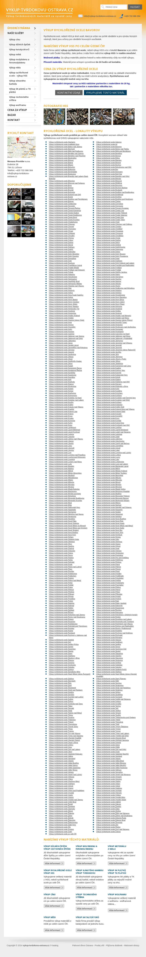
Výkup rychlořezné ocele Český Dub (110, 217)
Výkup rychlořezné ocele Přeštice (61, 592)
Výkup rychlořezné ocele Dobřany (61, 247)
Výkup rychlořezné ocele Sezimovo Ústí (111, 649)
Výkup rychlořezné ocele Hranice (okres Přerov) (114, 320)
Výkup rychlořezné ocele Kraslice (61, 409)
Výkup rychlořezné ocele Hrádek (61, 318)
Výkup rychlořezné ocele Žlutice (108, 827)
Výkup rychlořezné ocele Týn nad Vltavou (64, 734)
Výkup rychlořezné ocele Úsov (60, 747)
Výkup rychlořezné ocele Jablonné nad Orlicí (66, 339)
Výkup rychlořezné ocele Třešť (107, 724)
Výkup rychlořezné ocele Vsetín (61, 795)
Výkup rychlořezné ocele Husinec (61, 332)
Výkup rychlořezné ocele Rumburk (62, 633)
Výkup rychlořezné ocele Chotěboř (109, 229)
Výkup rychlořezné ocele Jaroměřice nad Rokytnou (68, 348)
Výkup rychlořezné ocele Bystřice (108, 197)
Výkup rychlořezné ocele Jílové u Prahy (111, 359)
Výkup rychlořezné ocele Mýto (60, 505)
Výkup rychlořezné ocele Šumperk (109, 697)
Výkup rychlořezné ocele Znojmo (61, 829)
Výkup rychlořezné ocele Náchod (108, 505)
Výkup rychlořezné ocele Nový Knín (62, 535)
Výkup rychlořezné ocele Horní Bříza (110, 300)
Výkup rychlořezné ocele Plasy (60, 569)
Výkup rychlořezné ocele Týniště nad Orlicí (112, 736)
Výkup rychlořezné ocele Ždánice (61, 813)
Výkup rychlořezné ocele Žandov (108, 807)
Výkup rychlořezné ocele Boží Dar (109, 174)
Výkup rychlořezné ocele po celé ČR (62, 834)
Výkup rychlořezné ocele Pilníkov (108, 562)
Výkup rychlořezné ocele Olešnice (62, 542)
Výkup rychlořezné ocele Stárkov (61, 679)
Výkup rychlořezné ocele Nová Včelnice (64, 523)
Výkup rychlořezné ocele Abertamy (62, 142)
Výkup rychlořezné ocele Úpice (108, 745)
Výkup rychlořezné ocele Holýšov (108, 293)
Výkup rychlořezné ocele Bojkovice (62, 170)
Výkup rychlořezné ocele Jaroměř (109, 345)
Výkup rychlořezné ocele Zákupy (108, 804)
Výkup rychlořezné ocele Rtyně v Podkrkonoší (113, 628)
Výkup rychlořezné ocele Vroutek (61, 793)
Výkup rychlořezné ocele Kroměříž (109, 416)
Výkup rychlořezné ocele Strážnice (109, 690)
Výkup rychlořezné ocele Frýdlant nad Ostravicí (67, 270)
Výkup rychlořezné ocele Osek (107, 549)
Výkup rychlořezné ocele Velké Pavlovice (111, 768)
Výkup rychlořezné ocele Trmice (108, 729)
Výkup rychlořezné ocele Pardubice (109, 555)
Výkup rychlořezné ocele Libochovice (110, 441)
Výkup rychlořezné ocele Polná (60, 583)
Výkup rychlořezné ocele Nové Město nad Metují (114, 526)
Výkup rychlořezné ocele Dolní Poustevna (112, 256)
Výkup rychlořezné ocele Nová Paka (62, 521)
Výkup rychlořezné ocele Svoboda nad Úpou (66, 704)
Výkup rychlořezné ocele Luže (60, 464)
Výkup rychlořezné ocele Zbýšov (108, 811)
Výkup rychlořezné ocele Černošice (109, 204)
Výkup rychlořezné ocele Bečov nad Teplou (112, 149)
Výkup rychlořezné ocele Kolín (107, 389)
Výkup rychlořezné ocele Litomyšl (61, 448)
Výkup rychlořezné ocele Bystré (61, 197)
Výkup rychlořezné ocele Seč (60, 642)
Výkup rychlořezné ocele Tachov (108, 706)
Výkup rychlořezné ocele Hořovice (109, 307)
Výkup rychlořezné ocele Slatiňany (62, 656)
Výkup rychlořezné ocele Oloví (60, 544)
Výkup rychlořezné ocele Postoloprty (110, 583)
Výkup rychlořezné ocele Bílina (108, 158)
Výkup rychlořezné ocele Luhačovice (110, 462)
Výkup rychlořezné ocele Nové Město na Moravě (67, 526)
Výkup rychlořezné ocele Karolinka (62, 373)
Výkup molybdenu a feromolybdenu (19, 61)
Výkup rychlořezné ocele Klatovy (61, 384)
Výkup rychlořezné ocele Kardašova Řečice (65, 370)
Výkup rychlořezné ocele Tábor (60, 706)
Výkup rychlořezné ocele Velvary (61, 772)
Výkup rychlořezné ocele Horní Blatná (63, 300)
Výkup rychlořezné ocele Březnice (62, 181)
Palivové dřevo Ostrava (82, 945)
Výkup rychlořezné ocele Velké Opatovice (64, 768)
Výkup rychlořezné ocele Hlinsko (108, 284)
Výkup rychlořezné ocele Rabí (107, 601)
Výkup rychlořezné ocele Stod (60, 686)
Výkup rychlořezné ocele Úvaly (108, 752)
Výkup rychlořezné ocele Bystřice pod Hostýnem (114, 199)
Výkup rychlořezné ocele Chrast (61, 231)
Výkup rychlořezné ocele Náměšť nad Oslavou (113, 507)
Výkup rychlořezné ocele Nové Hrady (110, 523)
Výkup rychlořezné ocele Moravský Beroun (112, 498)
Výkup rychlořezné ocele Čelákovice (62, 204)
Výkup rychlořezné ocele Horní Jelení (110, 302)
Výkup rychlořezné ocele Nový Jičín (109, 533)
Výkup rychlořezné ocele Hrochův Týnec (111, 323)
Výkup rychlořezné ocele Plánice (108, 567)
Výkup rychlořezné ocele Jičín (107, 354)
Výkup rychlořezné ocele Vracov (61, 788)
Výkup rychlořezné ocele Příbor (108, 592)
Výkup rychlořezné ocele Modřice (108, 494)
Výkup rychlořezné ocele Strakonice (109, 686)
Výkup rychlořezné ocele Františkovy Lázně (65, 265)
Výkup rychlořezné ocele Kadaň (61, 366)
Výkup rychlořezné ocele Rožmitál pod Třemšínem (68, 626)
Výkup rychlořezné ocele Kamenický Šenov (65, 368)
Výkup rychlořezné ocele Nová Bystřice (111, 519)
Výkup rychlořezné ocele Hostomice (62, 313)
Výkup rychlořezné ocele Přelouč (61, 590)
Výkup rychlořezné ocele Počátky (108, 574)
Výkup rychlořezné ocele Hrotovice (109, 325)
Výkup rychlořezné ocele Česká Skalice (64, 213)
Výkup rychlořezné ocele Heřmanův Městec (65, 284)
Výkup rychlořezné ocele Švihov (61, 702)
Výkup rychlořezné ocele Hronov (61, 325)
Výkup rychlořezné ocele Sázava (108, 640)
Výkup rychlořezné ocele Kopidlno (109, 391)
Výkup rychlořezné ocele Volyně (61, 786)
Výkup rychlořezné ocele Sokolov (108, 667)
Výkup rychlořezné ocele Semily (61, 647)
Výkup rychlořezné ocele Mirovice (109, 487)
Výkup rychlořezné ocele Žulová (108, 832)
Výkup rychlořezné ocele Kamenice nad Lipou (113, 366)
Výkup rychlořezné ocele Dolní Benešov (64, 254)
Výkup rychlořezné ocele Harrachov (109, 277)
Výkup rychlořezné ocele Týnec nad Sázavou (66, 736)
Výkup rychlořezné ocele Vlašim (108, 781)
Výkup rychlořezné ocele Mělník (61, 471)
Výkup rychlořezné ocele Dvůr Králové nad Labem (115, 263)
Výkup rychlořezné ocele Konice (61, 391)
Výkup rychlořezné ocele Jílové (60, 359)
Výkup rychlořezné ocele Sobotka (61, 667)
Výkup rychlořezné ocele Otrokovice (109, 553)
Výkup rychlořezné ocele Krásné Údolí (110, 412)
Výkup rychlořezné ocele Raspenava (110, 608)
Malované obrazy (131, 945)
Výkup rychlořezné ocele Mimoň (108, 482)
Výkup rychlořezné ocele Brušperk (109, 190)
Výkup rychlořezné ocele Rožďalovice (63, 624)
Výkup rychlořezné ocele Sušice (61, 699)
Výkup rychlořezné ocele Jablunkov (62, 341)
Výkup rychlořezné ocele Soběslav (109, 665)
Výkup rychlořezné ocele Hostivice (62, 311)
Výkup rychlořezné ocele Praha (61, 587)
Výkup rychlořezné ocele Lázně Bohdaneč (112, 430)
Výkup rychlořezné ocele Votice (108, 786)
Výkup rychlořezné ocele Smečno (61, 663)
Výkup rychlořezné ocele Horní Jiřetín (63, 304)
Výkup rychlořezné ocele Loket (107, 450)
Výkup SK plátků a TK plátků (20, 90)
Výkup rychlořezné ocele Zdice (60, 816)
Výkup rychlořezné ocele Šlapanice (109, 654)
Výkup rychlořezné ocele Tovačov (61, 718)
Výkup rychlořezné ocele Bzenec (61, 202)
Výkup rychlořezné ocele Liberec (61, 441)
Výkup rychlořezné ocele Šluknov (61, 660)
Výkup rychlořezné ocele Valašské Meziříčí (112, 754)
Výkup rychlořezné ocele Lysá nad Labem (112, 464)
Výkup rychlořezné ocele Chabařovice (63, 222)
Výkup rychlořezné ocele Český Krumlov (64, 220)
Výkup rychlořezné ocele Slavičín (108, 656)
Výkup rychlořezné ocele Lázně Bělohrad (64, 430)
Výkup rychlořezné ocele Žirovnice (109, 823)
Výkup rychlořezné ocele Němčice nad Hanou (66, 514)
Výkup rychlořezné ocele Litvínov (61, 450)
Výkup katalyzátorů (19, 49)
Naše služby (15, 33)
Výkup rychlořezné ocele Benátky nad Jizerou (66, 154)
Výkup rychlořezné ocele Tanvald (61, 708)
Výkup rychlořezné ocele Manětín (61, 466)
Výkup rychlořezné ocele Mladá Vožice (110, 489)
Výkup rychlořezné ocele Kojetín (61, 389)
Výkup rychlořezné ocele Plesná (108, 569)
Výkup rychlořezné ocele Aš (106, 144)
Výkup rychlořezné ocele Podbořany (62, 576)
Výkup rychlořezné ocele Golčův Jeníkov (111, 272)
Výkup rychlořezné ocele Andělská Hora (64, 144)
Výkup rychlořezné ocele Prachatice (109, 585)
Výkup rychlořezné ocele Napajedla (62, 510)
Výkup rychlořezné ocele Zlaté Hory (62, 825)
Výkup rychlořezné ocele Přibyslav (109, 594)
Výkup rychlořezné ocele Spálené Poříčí (111, 670)
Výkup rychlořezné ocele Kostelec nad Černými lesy (116, 398)
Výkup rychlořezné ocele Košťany (109, 396)
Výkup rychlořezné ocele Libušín (61, 444)
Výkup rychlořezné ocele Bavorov (109, 147)
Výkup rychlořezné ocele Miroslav (61, 485)
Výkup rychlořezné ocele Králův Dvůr (110, 407)
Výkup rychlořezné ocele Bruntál (61, 190)
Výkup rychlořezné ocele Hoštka (108, 311)
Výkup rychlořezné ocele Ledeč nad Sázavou (113, 432)
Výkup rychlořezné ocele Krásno (61, 414)
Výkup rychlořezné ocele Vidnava (61, 777)
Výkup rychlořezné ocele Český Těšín (110, 220)
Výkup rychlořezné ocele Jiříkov (108, 361)
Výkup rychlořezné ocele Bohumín (62, 167)
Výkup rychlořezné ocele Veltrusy (108, 770)
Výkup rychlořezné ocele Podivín (61, 578)
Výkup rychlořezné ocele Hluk (60, 288)
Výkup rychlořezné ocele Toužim (108, 715)
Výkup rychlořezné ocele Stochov (108, 683)
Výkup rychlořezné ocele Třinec (61, 729)
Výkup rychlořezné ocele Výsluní (61, 797)
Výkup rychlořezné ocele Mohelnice (62, 496)
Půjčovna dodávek (114, 945)
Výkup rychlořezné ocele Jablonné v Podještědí (114, 339)
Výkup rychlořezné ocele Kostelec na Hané (65, 398)
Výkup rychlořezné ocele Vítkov (61, 779)
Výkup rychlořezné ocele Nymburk (109, 535)
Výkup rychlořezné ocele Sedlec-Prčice (64, 644)
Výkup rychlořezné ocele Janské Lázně (64, 345)
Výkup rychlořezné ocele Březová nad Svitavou (67, 183)
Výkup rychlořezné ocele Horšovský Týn (64, 309)
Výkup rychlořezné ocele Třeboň (61, 722)
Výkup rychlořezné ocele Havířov (108, 279)
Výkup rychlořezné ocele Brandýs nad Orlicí (112, 176)
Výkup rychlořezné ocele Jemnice (61, 350)
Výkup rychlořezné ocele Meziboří (62, 476)
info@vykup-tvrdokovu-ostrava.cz (100, 16)
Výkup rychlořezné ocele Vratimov (109, 788)
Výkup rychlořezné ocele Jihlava (61, 357)
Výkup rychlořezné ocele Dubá (107, 259)
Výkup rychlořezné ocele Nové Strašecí (64, 530)
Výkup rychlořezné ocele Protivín (108, 599)
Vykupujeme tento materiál (105, 92)
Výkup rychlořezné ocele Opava (108, 544)
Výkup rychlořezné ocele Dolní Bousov (110, 254)
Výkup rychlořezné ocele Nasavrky (109, 510)
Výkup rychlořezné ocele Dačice (108, 240)
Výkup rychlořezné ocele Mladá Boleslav (64, 489)
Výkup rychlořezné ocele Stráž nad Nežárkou (113, 688)
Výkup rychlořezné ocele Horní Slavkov (64, 307)
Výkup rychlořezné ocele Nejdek (108, 512)
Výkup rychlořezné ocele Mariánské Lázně (112, 466)
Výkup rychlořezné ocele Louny (108, 457)
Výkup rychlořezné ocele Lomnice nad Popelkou (67, 455)
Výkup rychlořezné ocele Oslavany (62, 551)
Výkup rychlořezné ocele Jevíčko (108, 352)
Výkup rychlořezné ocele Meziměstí (109, 476)
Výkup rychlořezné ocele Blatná (61, 163)
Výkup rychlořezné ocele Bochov (108, 165)
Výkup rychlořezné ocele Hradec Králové (64, 316)
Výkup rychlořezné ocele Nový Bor (109, 530)
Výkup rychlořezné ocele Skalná (61, 651)
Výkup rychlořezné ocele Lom (60, 453)
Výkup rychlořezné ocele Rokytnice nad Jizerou (67, 615)
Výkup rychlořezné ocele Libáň (107, 437)
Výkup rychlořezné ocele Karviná (108, 373)
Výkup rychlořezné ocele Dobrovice (109, 249)
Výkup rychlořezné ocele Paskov (61, 558)
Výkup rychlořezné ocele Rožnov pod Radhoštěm (115, 626)
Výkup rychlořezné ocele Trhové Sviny (63, 727)
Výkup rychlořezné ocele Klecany (108, 384)
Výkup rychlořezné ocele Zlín (107, 825)
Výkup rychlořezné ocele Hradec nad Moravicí (113, 316)
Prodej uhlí (99, 945)
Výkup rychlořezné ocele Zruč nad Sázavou (112, 829)
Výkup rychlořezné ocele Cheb (107, 222)
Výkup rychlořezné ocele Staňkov (108, 672)
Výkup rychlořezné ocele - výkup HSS (18, 74)
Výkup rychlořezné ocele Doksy (108, 252)
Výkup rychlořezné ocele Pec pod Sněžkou (112, 558)
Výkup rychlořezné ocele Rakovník (109, 606)
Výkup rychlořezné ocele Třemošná (109, 722)
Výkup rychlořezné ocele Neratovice (62, 517)
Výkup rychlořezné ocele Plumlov (61, 571)
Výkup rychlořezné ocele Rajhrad (61, 606)
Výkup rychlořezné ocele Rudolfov (109, 631)
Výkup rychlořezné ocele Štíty (60, 683)
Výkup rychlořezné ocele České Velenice (111, 215)
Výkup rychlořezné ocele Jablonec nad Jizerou (66, 336)
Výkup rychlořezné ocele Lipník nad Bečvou (112, 444)
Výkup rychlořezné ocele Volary (108, 784)
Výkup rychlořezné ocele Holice (61, 293)
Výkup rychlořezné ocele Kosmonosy (63, 396)
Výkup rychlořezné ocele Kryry (107, 418)
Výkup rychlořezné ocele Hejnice (108, 281)
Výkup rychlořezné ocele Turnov (108, 731)
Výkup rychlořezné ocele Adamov (108, 142)
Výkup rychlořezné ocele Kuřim (60, 423)
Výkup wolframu (17, 105)
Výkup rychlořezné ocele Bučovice (62, 192)
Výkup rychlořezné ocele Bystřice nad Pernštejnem (68, 199)
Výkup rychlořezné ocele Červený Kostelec (112, 208)
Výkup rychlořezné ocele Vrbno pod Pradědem (66, 791)
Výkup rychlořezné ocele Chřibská (62, 233)
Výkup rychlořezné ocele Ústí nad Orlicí (111, 750)
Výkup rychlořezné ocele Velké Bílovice (111, 763)
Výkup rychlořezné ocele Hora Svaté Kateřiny (66, 295)
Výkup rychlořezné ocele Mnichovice (63, 491)
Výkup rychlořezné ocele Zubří (60, 832)
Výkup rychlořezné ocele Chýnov (61, 238)
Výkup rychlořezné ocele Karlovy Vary (110, 370)
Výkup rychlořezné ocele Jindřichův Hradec (65, 361)
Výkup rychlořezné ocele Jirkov (60, 364)
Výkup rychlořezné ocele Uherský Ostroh (64, 740)
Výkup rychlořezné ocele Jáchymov (109, 341)
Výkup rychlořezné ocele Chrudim (61, 236)
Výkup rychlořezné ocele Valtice (61, 756)
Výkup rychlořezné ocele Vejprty (108, 759)
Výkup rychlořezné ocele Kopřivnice (62, 393)
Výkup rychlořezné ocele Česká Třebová (111, 213)
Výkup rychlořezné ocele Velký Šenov (63, 770)
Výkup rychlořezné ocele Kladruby (62, 382)
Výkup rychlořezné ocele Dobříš (61, 249)
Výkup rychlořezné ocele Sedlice (108, 644)
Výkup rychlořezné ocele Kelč (60, 380)
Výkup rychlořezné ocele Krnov (60, 416)
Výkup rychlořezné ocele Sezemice (62, 649)
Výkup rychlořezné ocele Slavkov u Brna (64, 658)
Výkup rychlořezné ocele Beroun (108, 156)
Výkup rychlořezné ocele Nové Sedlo (110, 528)
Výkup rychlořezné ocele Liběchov (109, 439)
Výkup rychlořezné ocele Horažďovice (110, 295)
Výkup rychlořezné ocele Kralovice (109, 405)
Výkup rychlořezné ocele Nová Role (109, 521)
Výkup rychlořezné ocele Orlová (108, 546)
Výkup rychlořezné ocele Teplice (108, 711)
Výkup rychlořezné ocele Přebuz (108, 587)
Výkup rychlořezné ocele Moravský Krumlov (65, 501)
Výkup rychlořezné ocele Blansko (108, 160)
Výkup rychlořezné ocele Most (60, 503)
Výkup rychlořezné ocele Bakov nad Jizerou (65, 147)
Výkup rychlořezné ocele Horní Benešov (111, 297)
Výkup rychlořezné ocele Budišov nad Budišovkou (115, 192)
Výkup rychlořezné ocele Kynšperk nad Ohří (113, 425)
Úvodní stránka (18, 28)
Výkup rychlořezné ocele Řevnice (108, 610)
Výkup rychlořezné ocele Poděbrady (110, 576)
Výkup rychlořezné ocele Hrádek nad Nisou (112, 318)
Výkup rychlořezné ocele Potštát (61, 585)
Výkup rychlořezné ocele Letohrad (109, 434)
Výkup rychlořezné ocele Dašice (61, 243)
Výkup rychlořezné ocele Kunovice (62, 421)
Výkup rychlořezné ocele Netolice (108, 517)
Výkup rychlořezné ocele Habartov (62, 275)
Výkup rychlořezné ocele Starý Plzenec (111, 679)
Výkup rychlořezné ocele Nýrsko (108, 537)
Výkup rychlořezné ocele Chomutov (62, 229)
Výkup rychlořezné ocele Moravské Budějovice (66, 498)
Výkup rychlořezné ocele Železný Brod (110, 820)
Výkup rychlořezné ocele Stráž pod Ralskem (65, 690)
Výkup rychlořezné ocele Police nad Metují (65, 581)
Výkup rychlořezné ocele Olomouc (109, 542)
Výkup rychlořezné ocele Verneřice (109, 772)
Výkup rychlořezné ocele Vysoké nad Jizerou (66, 800)
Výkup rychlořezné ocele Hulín (60, 329)
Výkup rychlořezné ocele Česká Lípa (110, 211)
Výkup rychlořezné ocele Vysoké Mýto (110, 797)
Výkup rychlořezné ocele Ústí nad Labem (64, 750)
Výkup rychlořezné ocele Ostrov (61, 553)
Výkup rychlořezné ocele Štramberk (62, 688)
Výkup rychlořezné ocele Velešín (61, 761)
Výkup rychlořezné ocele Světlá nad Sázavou (113, 699)
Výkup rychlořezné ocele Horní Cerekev (64, 302)
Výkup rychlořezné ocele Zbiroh (61, 811)
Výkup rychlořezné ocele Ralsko (61, 608)
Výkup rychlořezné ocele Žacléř (61, 804)
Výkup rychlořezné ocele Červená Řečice (64, 208)
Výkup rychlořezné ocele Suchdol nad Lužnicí (66, 697)
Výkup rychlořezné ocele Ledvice (61, 434)
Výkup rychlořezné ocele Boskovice (62, 174)
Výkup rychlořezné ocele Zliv (60, 827)
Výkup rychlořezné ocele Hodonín (61, 291)
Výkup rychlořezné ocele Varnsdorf (62, 759)
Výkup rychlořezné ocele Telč (107, 708)
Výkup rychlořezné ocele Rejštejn (61, 610)
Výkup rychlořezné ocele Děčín (108, 243)
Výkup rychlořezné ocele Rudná (61, 631)
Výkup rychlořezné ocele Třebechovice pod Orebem (116, 718)
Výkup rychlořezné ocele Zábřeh (108, 802)
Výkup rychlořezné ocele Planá (108, 565)
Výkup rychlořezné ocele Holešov (108, 291)
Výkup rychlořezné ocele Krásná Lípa (63, 412)
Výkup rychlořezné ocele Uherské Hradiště (65, 738)
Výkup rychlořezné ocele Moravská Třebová (112, 496)
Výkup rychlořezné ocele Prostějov (62, 599)
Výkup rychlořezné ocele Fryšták (108, 270)
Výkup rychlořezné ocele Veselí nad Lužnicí (65, 775)
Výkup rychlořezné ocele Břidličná (109, 183)
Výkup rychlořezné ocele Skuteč (108, 651)
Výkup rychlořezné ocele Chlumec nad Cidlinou (114, 224)
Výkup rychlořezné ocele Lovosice (62, 460)
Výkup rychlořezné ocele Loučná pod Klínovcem (67, 457)
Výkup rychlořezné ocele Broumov (109, 186)
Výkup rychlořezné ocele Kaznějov (62, 377)
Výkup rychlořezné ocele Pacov (61, 555)
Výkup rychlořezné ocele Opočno (61, 546)
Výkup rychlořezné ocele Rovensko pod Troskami (115, 622)
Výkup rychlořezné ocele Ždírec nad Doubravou (114, 816)
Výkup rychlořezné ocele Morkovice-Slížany (112, 501)
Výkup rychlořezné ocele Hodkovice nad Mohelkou (115, 288)
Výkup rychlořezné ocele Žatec (108, 809)
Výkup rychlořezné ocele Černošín (62, 206)
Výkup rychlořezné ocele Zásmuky (62, 809)
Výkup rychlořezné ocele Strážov (61, 692)
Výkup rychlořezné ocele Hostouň (109, 313)
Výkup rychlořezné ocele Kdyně (108, 377)
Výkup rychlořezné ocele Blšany (61, 165)
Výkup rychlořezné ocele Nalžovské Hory (64, 507)
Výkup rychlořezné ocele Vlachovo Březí (64, 781)
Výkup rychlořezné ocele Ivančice (61, 334)
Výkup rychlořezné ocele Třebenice (62, 720)
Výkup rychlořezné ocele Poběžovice (63, 574)
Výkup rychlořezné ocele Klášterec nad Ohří (113, 382)
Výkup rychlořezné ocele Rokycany (109, 613)
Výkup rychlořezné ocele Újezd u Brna (63, 743)
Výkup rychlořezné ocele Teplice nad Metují (65, 713)
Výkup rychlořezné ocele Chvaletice (109, 236)
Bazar (11, 115)
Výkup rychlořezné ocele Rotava (61, 619)
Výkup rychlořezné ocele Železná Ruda (111, 818)
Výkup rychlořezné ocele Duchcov (62, 263)
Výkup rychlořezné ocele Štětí (107, 681)
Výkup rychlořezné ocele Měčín (108, 469)
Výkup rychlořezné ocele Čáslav (108, 202)
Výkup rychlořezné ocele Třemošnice (63, 724)
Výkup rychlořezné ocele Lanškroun (62, 428)
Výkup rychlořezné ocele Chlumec (62, 224)
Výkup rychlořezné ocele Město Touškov (111, 473)
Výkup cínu (14, 39)
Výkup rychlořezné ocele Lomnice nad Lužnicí (113, 453)
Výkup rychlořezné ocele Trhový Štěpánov (112, 727)
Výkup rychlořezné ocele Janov (61, 343)
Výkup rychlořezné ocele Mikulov (108, 478)
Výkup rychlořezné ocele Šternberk (62, 681)
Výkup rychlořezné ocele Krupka (61, 418)
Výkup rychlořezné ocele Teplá (60, 711)
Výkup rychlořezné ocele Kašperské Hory (111, 375)
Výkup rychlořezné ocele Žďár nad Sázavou (112, 813)
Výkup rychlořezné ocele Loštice (108, 455)
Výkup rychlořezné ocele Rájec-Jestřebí (111, 603)
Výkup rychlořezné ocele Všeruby (109, 793)
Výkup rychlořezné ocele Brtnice (61, 188)
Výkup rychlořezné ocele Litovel (108, 448)
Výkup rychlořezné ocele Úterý (60, 752)
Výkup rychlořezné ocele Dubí (60, 261)
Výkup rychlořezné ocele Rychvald (109, 635)
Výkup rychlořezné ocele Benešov (109, 154)
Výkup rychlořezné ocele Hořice (61, 297)
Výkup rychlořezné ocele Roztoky (61, 628)
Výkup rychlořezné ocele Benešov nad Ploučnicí (67, 156)
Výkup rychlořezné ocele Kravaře (108, 414)
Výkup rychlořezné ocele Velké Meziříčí (111, 765)
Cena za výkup (17, 110)
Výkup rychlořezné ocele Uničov (61, 745)
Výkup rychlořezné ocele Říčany (61, 613)
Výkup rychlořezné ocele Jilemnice (109, 357)
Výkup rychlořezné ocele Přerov (108, 590)
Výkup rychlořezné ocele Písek (60, 565)
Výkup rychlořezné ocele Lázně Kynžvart (64, 432)
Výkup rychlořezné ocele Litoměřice (109, 446)
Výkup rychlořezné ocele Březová (109, 181)
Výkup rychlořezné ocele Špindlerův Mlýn (64, 672)
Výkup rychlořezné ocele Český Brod (63, 217)
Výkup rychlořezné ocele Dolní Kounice (64, 256)
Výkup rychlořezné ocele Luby (107, 460)
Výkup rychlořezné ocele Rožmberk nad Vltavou (114, 624)
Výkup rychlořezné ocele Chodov (108, 227)
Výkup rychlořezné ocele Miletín (61, 480)
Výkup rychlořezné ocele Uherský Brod (111, 738)
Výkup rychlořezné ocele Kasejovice (62, 375)
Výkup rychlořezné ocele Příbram (61, 594)
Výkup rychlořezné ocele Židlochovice (63, 823)
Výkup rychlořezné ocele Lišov (60, 446)
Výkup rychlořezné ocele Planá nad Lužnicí (65, 567)
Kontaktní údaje (68, 92)
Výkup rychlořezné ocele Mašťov (61, 469)
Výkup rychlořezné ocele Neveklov (62, 519)
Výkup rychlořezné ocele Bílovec (61, 160)
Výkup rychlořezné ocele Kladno (108, 380)
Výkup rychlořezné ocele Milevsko (109, 480)
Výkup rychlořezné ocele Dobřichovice (110, 247)
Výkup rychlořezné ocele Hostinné (109, 309)
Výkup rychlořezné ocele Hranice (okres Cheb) (66, 320)
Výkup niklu (15, 67)
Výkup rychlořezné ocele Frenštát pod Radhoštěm (115, 265)
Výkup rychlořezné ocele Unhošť (108, 743)
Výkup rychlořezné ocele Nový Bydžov (63, 533)
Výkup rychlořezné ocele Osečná (61, 549)
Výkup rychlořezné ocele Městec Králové (111, 471)
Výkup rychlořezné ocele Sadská (61, 640)
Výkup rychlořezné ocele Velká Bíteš (110, 761)
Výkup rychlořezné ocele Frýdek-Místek (64, 268)
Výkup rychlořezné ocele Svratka (108, 704)
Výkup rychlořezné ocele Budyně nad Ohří (65, 195)
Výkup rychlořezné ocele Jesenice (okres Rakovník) (115, 350)
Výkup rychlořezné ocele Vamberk (109, 756)
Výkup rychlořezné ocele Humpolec (109, 329)
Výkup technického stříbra (19, 98)
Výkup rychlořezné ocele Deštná (108, 245)
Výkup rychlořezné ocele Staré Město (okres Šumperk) (69, 674)
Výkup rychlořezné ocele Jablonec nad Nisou (113, 336)
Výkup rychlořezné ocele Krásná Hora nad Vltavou (115, 409)
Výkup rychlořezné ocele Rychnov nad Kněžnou (114, 633)
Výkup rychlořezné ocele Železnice (62, 820)
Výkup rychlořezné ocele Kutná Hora (110, 423)
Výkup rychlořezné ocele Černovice (109, 206)
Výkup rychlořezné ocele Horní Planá (110, 304)
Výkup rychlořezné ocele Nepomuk (109, 514)
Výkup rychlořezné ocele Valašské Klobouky (65, 754)
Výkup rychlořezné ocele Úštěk (108, 747)
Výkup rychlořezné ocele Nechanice (62, 512)
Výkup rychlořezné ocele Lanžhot (108, 428)
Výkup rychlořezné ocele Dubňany (109, 261)
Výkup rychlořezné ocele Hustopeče (109, 332)
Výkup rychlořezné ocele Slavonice (109, 658)
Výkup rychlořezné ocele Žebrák (61, 818)
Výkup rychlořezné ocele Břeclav (108, 179)
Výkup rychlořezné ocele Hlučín (108, 286)
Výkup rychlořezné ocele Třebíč (108, 720)
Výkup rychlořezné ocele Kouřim (61, 402)
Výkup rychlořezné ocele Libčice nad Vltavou (66, 439)
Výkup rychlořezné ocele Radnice (61, 603)
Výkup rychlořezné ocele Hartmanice (63, 279)
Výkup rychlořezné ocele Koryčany (109, 393)
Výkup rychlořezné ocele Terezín (108, 713)
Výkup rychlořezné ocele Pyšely (61, 601)
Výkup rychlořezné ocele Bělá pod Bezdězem (113, 151)
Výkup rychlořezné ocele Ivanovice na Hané (112, 334)
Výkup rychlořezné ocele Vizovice (109, 779)
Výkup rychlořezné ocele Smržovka (62, 665)
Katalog (55, 945)
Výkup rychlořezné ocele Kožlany (108, 402)
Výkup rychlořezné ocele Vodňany (62, 784)
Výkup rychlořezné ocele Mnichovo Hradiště (112, 491)
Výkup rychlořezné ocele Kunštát (108, 421)
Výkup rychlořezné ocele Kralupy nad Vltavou (66, 407)
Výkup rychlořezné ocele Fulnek (61, 272)
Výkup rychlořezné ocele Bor (107, 170)
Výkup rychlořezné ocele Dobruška (62, 252)
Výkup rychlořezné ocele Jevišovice (62, 354)
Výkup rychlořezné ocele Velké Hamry (63, 765)
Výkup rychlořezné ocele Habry (108, 275)
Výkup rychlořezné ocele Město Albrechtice (65, 473)
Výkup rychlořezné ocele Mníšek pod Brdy (65, 494)
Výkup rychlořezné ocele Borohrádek (63, 172)
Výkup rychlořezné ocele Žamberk (62, 807)
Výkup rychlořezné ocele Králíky (61, 405)
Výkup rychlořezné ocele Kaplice (108, 368)
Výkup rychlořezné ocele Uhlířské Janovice (112, 740)
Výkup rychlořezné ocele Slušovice (109, 660)
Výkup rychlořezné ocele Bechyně (62, 149)
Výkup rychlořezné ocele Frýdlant (108, 268)
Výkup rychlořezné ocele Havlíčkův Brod (64, 281)
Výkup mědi (15, 54)
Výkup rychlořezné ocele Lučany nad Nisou (65, 462)
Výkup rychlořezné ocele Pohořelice (109, 578)
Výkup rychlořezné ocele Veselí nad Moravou (113, 775)
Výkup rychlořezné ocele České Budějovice (65, 215)
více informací (52, 863)
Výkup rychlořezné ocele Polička (108, 581)
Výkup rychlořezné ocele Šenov (108, 647)
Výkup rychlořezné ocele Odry (107, 539)
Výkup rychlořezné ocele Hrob (60, 323)
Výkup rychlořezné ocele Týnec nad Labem (112, 734)
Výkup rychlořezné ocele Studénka (109, 695)
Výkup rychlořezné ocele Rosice (108, 617)
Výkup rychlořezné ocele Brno (60, 186)
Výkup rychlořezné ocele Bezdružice (62, 158)
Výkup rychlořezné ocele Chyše (108, 238)
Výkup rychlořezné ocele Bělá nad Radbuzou (66, 151)
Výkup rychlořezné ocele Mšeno (108, 503)
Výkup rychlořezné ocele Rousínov (62, 622)
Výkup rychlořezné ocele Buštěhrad (109, 195)
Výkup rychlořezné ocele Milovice (61, 482)
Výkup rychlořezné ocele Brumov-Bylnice (111, 188)
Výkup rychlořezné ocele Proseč (108, 597)
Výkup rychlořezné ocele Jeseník (61, 352)
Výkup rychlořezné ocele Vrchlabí (109, 791)
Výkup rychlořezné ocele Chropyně (109, 233)
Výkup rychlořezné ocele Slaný (60, 654)
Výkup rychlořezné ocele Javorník (109, 348)
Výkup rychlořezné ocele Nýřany (61, 537)
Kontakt (13, 120)
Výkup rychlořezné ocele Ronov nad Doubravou (67, 617)
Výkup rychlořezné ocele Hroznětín (62, 327)
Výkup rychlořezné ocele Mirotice (61, 487)
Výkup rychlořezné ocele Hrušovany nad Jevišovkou (116, 327)
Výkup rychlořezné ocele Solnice (61, 670)
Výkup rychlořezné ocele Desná (61, 245)
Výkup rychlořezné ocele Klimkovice (62, 386)
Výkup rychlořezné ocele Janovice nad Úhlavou (114, 343)
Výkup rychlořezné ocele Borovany (109, 172)
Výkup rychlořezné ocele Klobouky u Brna (112, 386)
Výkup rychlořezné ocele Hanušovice (63, 277)
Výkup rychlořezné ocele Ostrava (108, 551)
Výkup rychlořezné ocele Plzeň (108, 571)
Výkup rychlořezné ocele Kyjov (60, 425)
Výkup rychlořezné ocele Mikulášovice (63, 478)
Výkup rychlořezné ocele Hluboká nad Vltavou (66, 286)
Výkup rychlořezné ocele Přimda (61, 597)
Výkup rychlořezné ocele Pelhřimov (109, 560)
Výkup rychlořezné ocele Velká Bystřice (64, 763)
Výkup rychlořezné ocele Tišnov (61, 715)
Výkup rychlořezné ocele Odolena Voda (64, 539)
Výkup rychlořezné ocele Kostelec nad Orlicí (113, 400)
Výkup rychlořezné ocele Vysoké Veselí (111, 800)
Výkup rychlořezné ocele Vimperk (109, 777)
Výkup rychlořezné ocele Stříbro (108, 692)
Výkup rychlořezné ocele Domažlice (62, 259)
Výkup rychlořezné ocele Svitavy (108, 702)
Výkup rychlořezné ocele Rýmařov (109, 638)
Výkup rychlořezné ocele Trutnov (61, 731)
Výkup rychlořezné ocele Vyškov (108, 795)
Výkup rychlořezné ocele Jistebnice (109, 364)
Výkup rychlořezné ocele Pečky (61, 560)
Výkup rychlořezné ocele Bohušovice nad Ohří (113, 167)
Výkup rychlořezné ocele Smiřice (108, 663)
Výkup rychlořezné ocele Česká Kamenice (65, 211)
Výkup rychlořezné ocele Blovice (108, 163)
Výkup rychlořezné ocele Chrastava (109, 231)
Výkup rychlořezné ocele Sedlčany (109, 642)
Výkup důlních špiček (19, 44)
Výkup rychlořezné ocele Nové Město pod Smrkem (68, 528)
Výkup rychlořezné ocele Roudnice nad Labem (114, 619)
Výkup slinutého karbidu (17, 82)
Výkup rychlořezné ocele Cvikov (61, 240)
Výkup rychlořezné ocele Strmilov (61, 695)
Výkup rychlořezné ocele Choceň (61, 227)
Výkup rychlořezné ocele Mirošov (108, 485)
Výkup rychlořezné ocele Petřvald (61, 562)
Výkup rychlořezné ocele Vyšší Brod (62, 802)
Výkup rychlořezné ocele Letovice (61, 437)
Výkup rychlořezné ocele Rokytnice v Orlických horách (116, 615)
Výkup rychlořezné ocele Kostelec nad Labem (66, 400)
